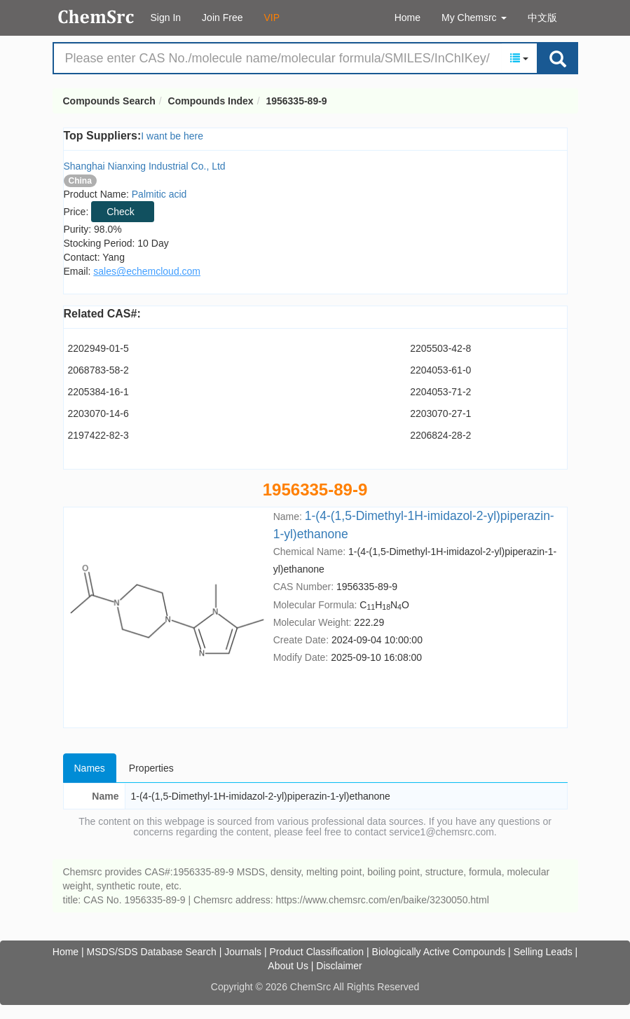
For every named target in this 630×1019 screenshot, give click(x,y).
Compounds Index (211, 101)
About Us (288, 965)
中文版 (542, 17)
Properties (151, 768)
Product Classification (317, 951)
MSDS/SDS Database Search (152, 951)
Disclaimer (339, 965)
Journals (242, 951)
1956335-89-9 (296, 101)
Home (407, 17)
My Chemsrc (473, 17)
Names (89, 768)
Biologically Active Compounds (439, 951)
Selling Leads (543, 951)
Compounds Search (96, 16)
